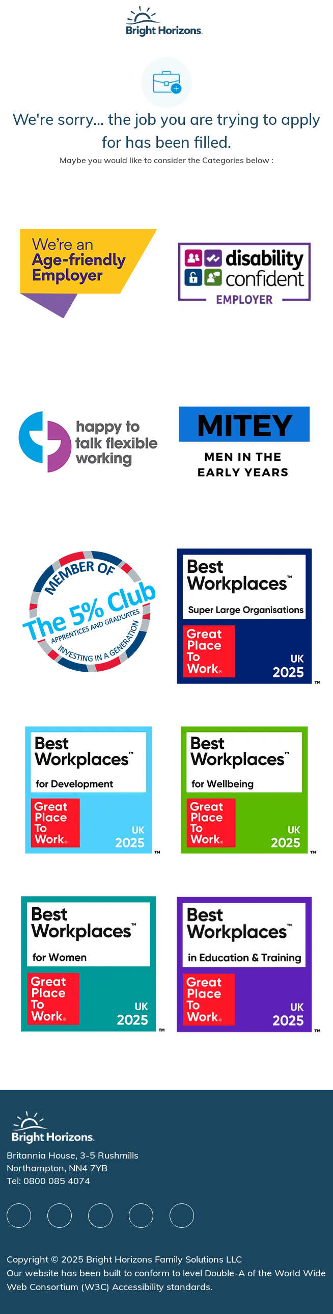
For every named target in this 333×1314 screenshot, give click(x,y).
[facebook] (19, 1215)
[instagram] (182, 1215)
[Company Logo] (164, 21)
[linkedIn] (59, 1215)
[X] (100, 1215)
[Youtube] (141, 1215)
